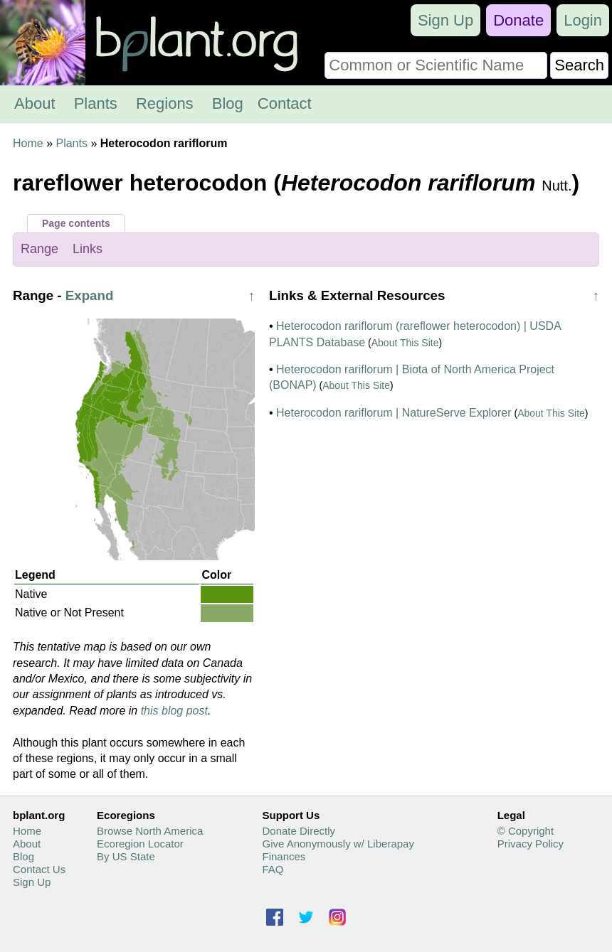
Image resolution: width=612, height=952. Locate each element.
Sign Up (445, 20)
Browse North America (150, 831)
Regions (165, 103)
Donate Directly (298, 831)
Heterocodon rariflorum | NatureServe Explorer (394, 413)
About (35, 103)
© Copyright (525, 831)
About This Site (405, 342)
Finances (283, 856)
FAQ (272, 869)
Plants (95, 103)
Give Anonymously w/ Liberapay (337, 844)
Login (583, 20)
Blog (227, 103)
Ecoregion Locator (140, 844)
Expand (89, 295)
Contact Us (39, 869)
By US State (126, 856)
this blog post (174, 711)
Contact (285, 103)
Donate (518, 20)
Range (39, 249)
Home (28, 143)
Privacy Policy (530, 844)
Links (87, 249)
